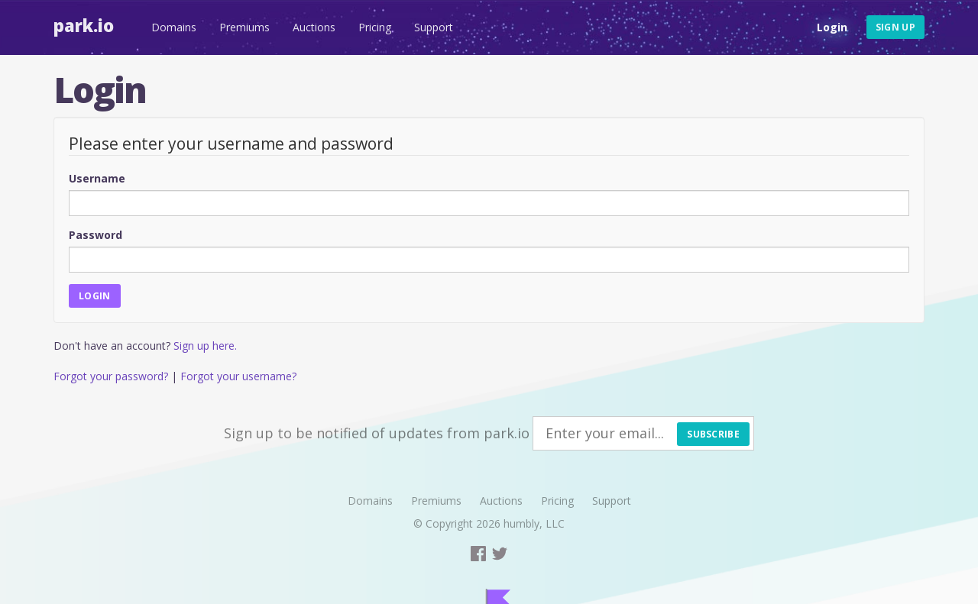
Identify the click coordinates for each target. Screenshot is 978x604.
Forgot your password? (110, 376)
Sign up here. (205, 345)
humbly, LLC (534, 523)
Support (433, 27)
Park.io (83, 25)
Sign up (895, 27)
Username (97, 178)
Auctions (314, 27)
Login (832, 27)
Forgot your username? (238, 376)
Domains (173, 27)
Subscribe (713, 434)
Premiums (244, 27)
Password (95, 235)
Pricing (374, 27)
